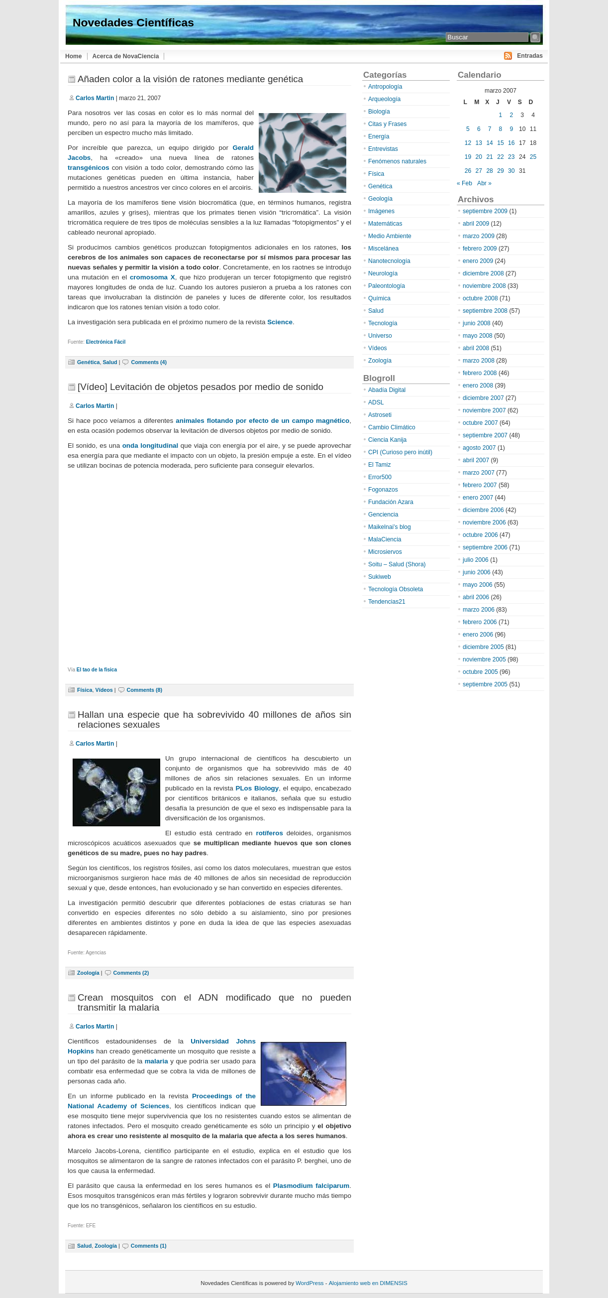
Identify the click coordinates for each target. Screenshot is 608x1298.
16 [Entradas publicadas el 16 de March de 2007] (511, 142)
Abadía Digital (386, 390)
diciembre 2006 (483, 510)
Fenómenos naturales (397, 161)
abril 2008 (476, 348)
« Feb (464, 183)
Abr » (484, 183)
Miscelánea (383, 248)
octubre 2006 (480, 534)
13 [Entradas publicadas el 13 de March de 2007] (479, 142)
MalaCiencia (385, 539)
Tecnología (383, 323)
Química (379, 298)
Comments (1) (149, 1246)
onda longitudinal (150, 445)
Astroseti (380, 414)
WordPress (309, 1283)
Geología (380, 198)
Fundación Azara (390, 502)
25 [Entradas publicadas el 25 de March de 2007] (533, 156)
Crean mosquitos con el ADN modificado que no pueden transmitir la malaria (214, 1002)
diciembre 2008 (483, 273)
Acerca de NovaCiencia (126, 56)
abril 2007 (476, 460)
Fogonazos (383, 489)
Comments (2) (131, 973)
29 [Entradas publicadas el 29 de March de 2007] (500, 170)
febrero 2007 (480, 485)
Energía (378, 136)
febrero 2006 (480, 622)
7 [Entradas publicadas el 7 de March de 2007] (490, 129)
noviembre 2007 (484, 410)
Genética (88, 362)
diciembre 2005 (483, 647)
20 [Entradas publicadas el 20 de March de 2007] (479, 156)
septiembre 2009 (485, 211)
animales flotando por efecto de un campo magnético (262, 420)
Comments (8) (145, 690)
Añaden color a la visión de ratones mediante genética (190, 79)
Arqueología (384, 99)
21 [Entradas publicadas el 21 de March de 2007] (489, 156)
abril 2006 (476, 597)
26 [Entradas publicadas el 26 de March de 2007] (468, 170)
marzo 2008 (479, 360)
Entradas (530, 55)
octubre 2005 (480, 671)
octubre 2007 (480, 422)
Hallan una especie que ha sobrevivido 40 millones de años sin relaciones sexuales (214, 719)
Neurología (383, 273)
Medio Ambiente (389, 236)
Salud (109, 362)
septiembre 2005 (485, 684)
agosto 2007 (479, 447)
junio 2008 (477, 323)
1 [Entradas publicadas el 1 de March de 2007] (501, 115)
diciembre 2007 (483, 397)
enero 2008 (478, 385)
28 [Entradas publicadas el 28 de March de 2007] (489, 170)
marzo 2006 (479, 609)
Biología (379, 111)
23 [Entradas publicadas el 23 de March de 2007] (511, 156)
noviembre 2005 (484, 659)
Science (280, 322)
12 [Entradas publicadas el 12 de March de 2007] (468, 142)
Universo (380, 335)
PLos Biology (257, 788)
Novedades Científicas (133, 22)
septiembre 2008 (485, 310)
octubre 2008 (480, 298)
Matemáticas (385, 223)
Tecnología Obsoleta (395, 589)
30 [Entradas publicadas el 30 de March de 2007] (511, 170)
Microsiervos (385, 551)
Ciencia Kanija (387, 439)
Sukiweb (379, 576)
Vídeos (103, 690)
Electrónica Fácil (105, 342)
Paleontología (386, 285)
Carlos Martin (95, 98)
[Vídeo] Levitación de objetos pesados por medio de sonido (200, 387)
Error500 (380, 477)
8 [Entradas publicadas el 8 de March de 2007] (501, 129)
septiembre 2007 (485, 435)
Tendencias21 (386, 601)
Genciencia (383, 514)
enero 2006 (478, 634)
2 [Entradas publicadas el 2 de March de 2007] (511, 115)
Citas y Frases (387, 124)
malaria (156, 1061)
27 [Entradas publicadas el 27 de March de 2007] (479, 170)
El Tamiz (379, 464)
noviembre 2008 (484, 285)
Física (84, 690)
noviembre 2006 (484, 522)
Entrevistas (383, 148)
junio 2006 (477, 572)
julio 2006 (476, 559)
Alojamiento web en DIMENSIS (368, 1283)
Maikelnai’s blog (389, 526)
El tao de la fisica (97, 669)
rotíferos (269, 833)
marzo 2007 (479, 472)
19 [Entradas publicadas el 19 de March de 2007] (468, 156)
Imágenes (381, 211)
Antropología (385, 86)
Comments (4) (149, 362)
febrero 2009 (480, 248)
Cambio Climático (391, 427)
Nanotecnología (389, 261)
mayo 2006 (478, 584)
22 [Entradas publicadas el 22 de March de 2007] (500, 156)
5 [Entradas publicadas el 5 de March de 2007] (468, 129)
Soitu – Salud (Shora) (397, 564)
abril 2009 (476, 223)
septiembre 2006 (485, 547)
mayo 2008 (478, 335)
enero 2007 (478, 497)
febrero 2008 (480, 373)
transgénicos (88, 167)
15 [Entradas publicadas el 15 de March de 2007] (500, 142)
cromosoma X (152, 277)
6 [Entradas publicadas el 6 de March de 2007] (479, 129)
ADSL (376, 402)
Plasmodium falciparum (311, 1185)
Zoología (88, 973)
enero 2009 (478, 261)
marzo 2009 (479, 236)
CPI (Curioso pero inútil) (400, 452)
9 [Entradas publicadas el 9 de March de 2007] (511, 129)
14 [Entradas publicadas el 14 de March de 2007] (489, 142)
